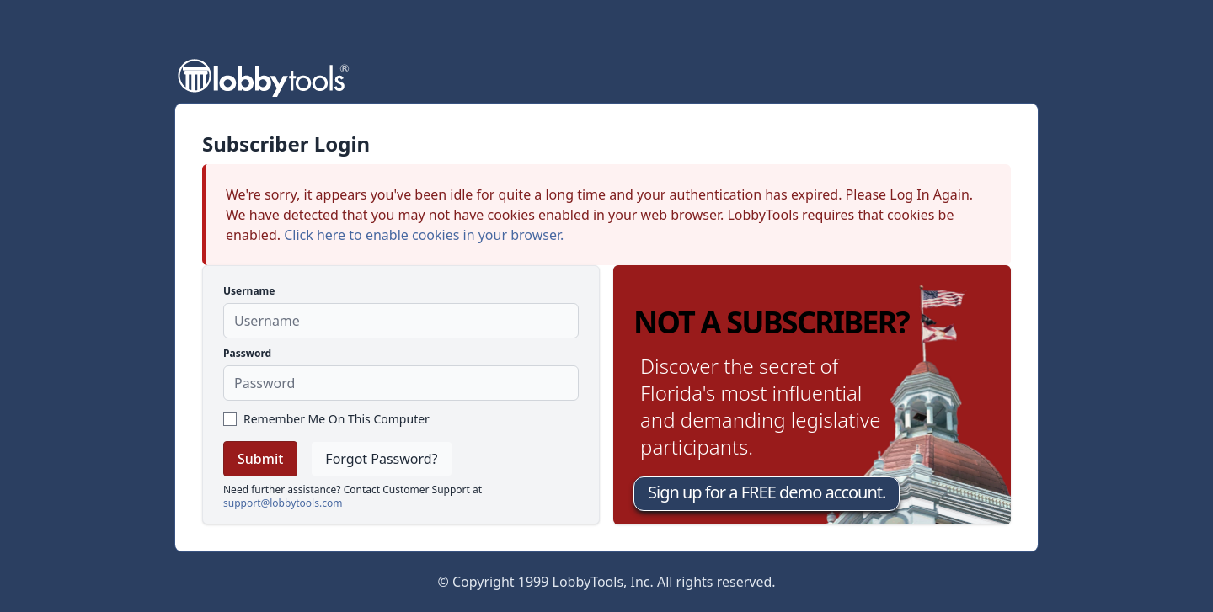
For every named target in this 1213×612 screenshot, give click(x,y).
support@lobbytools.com (282, 503)
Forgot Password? (381, 459)
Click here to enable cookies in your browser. (424, 235)
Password (247, 353)
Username (249, 291)
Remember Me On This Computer (326, 419)
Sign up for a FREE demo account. (766, 492)
